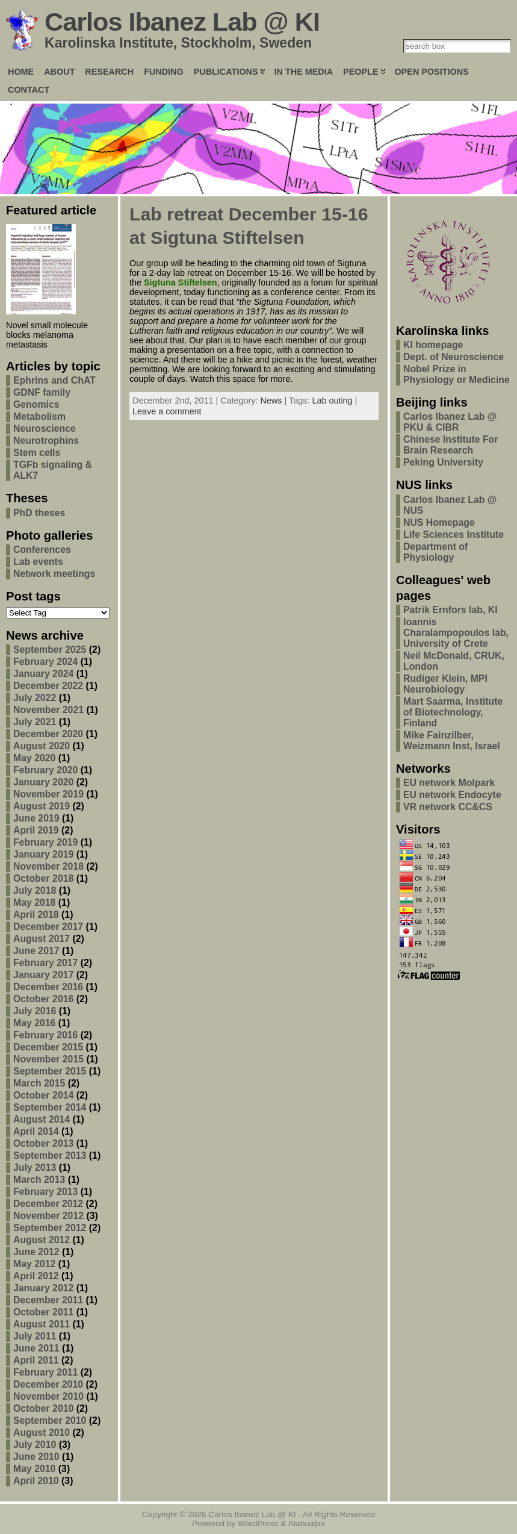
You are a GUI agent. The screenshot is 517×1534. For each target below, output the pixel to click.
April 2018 (36, 914)
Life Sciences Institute (453, 534)
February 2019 (45, 842)
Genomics (36, 404)
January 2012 (43, 1288)
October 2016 (43, 999)
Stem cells (36, 452)
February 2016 (45, 1035)
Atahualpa (306, 1523)
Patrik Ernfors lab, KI (450, 610)
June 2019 (36, 818)
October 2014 (43, 1095)
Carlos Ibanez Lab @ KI (182, 21)
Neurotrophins (46, 440)
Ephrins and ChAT (54, 380)
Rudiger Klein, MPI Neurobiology (445, 683)
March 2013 (39, 1179)
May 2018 (34, 902)
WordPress (258, 1523)
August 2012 (41, 1240)
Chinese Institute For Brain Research (450, 444)
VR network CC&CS (447, 807)
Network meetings (54, 574)
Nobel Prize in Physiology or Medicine (456, 374)
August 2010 (41, 1432)
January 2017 (43, 975)
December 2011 (48, 1300)
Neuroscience (44, 428)
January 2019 (43, 854)
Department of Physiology (435, 552)
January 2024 (43, 674)
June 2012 (36, 1252)
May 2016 (34, 1023)
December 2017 (48, 926)
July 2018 (34, 890)
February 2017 (45, 963)
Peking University (443, 462)
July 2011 (34, 1336)
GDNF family (41, 392)
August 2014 (41, 1119)
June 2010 (36, 1456)
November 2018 (48, 866)
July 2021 (34, 722)
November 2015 (48, 1059)
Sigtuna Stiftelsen (180, 282)
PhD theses (39, 513)
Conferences (42, 549)
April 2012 (36, 1276)
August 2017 (41, 939)
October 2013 (43, 1143)
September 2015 (49, 1071)
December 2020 (48, 734)
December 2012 (48, 1204)
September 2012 (49, 1228)
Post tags (33, 596)
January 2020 (43, 782)
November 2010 (48, 1396)
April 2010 (36, 1481)
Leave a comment (166, 411)
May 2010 (34, 1469)
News (271, 400)
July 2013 (34, 1167)
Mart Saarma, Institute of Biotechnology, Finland (453, 712)
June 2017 (36, 951)
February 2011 (45, 1372)
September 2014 (49, 1107)
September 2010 (49, 1420)
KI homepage (433, 345)
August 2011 (41, 1324)
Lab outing (332, 400)
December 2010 (48, 1384)
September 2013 (49, 1155)
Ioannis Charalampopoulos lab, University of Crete (456, 633)
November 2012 (48, 1216)
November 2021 (48, 710)
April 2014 (36, 1131)
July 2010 (34, 1444)
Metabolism (39, 416)
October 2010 (43, 1408)
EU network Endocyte (452, 795)
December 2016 (48, 987)
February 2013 (45, 1191)
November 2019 (48, 794)
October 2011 (43, 1312)
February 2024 (45, 661)
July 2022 (34, 698)
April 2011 (36, 1360)
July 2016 (34, 1011)
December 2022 (48, 686)
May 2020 (34, 758)
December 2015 (48, 1047)
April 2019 (36, 830)
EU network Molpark (449, 783)
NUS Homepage (439, 522)
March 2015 (39, 1083)
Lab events (38, 562)
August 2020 (41, 746)
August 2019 (41, 806)
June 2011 (36, 1348)
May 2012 (34, 1264)
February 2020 (45, 770)
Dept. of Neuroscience (453, 357)
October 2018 (43, 878)
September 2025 (49, 649)
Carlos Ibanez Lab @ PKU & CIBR (450, 421)
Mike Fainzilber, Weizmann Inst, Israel (451, 740)
